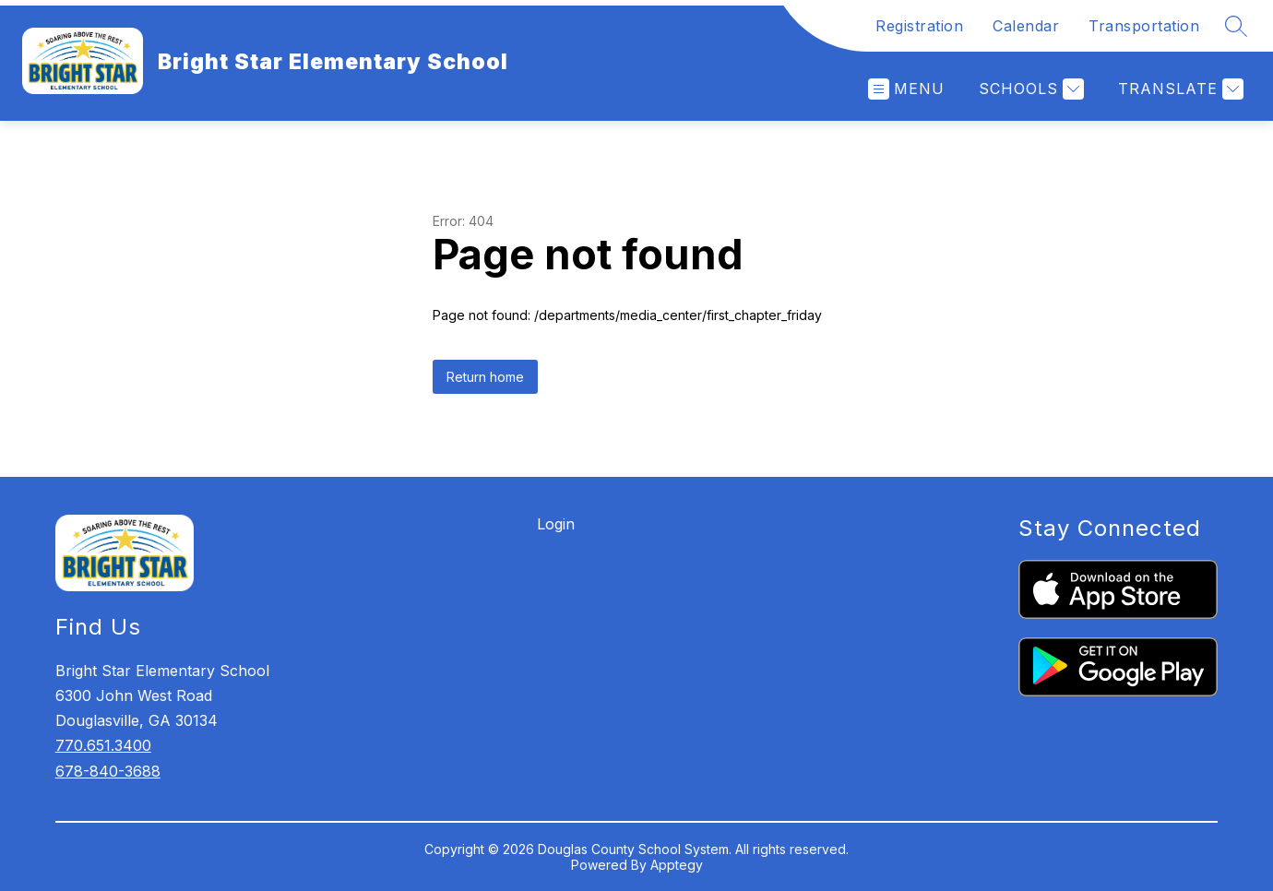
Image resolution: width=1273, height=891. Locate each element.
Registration (919, 26)
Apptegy (676, 865)
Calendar (1026, 26)
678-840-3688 (108, 771)
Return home (485, 377)
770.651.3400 (103, 745)
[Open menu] (906, 89)
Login (556, 524)
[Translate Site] (1178, 89)
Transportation (1144, 26)
